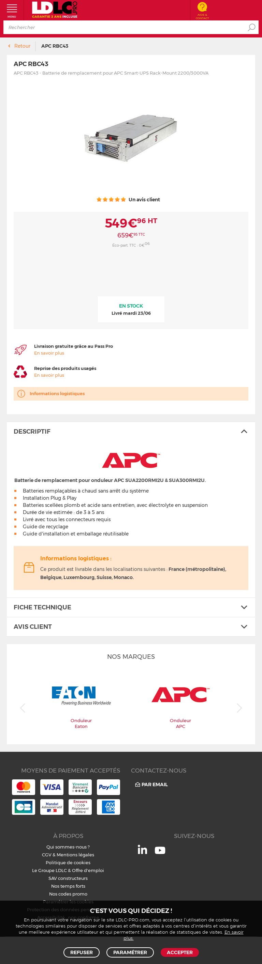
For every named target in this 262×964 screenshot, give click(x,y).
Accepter (180, 952)
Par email (151, 784)
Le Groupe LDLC (49, 870)
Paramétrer (130, 952)
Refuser (81, 952)
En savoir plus (49, 353)
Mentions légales (75, 854)
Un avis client (128, 200)
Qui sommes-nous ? (68, 847)
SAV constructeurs (68, 878)
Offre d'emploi (88, 870)
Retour (22, 46)
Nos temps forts (68, 886)
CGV (47, 854)
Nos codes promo (68, 894)
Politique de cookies (68, 862)
